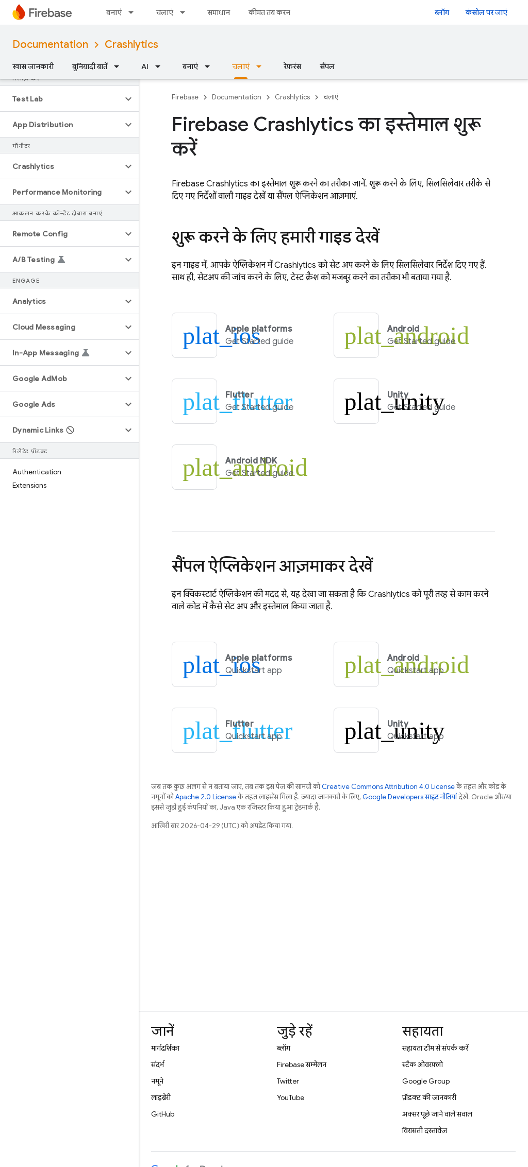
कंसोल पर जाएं (486, 12)
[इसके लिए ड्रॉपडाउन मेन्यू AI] (160, 66)
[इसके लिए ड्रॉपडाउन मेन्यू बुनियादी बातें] (119, 66)
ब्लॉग (442, 12)
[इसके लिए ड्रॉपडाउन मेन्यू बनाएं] (134, 12)
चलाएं (164, 12)
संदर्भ (157, 1064)
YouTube (290, 1097)
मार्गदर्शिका (165, 1048)
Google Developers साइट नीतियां (409, 797)
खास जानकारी (33, 66)
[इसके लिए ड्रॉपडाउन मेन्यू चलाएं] (185, 12)
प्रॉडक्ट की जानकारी (429, 1097)
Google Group (426, 1081)
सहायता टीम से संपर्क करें (435, 1048)
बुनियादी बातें (89, 66)
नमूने (157, 1081)
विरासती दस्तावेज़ (424, 1130)
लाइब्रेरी (161, 1097)
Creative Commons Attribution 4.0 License (388, 786)
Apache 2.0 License (205, 797)
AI (144, 66)
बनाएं (114, 12)
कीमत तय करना (270, 12)
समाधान (218, 12)
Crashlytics (131, 44)
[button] (61, 99)
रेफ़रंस (292, 66)
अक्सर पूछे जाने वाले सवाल (437, 1114)
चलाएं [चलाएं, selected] (241, 66)
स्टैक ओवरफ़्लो (422, 1064)
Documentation (50, 44)
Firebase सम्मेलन (301, 1064)
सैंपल (327, 66)
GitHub (162, 1114)
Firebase (185, 97)
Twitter (288, 1081)
